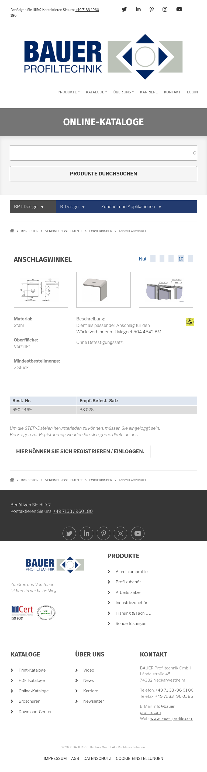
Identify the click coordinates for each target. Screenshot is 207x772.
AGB (75, 758)
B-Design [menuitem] (70, 208)
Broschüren (29, 701)
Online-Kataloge (34, 691)
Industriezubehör (131, 602)
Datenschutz (97, 758)
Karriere (90, 691)
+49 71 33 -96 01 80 (175, 690)
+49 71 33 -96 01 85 (174, 696)
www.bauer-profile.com (171, 718)
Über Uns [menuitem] (123, 94)
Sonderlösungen (131, 623)
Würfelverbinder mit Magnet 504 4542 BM (118, 331)
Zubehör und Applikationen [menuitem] (129, 208)
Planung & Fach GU (133, 613)
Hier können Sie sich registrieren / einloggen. (80, 451)
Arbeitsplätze (128, 592)
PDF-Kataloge (32, 680)
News (88, 680)
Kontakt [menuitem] (172, 92)
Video (88, 670)
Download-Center (35, 711)
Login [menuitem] (192, 92)
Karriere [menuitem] (149, 92)
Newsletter (93, 701)
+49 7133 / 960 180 (73, 555)
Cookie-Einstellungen (139, 758)
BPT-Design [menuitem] (27, 208)
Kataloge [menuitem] (95, 94)
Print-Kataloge (32, 670)
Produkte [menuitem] (68, 94)
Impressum (55, 758)
